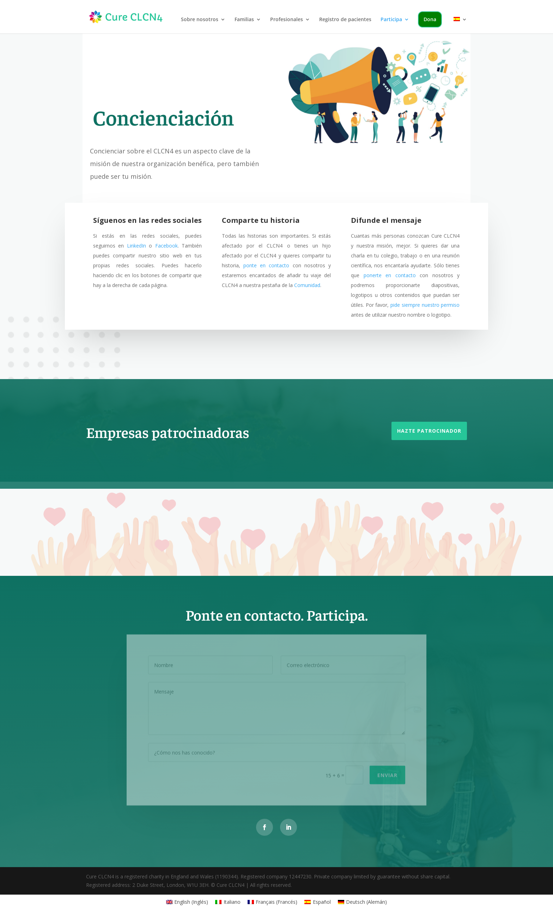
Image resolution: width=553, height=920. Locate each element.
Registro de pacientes (345, 20)
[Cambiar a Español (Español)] (317, 902)
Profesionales (286, 20)
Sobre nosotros (199, 20)
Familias (244, 20)
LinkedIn (136, 245)
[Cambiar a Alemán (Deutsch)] (362, 902)
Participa (391, 20)
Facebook (166, 245)
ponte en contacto (266, 265)
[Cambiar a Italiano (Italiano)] (228, 902)
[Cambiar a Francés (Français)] (272, 902)
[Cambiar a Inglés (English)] (187, 902)
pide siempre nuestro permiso (425, 304)
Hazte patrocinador (429, 430)
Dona (430, 19)
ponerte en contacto (390, 275)
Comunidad (307, 285)
